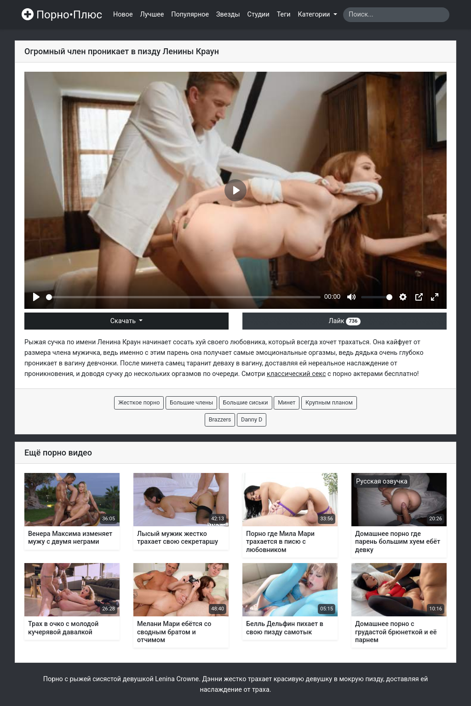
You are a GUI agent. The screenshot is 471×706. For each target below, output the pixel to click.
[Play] (36, 297)
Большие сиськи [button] (245, 402)
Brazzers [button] (220, 419)
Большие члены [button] (191, 402)
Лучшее (152, 14)
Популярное (190, 14)
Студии (258, 14)
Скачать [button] (124, 321)
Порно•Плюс (62, 14)
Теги (284, 14)
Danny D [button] (251, 419)
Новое (123, 14)
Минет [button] (286, 402)
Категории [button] (315, 14)
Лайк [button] (344, 321)
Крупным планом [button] (329, 402)
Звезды (228, 14)
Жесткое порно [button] (139, 402)
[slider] (183, 297)
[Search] (396, 14)
